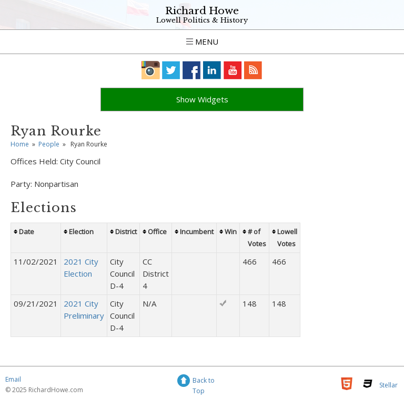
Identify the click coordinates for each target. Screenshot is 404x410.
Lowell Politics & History (202, 20)
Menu (202, 41)
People (48, 144)
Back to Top (204, 382)
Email (13, 379)
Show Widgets (202, 99)
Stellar (388, 385)
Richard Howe (202, 10)
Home (20, 144)
